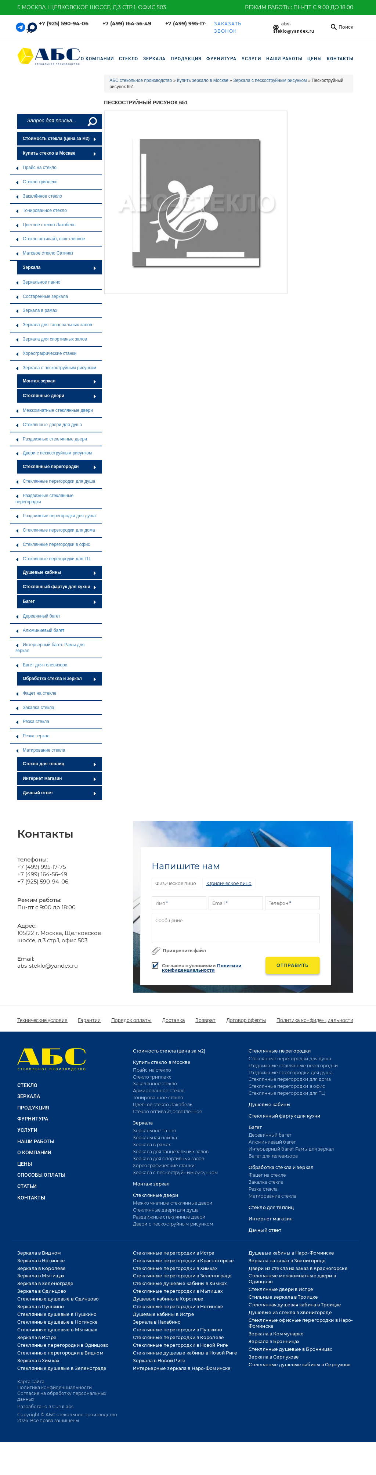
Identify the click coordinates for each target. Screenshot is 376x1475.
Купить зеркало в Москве (202, 80)
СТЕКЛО (128, 58)
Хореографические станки (45, 353)
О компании (97, 58)
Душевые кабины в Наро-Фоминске (292, 1253)
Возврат (205, 1020)
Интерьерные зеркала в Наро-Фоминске (182, 1368)
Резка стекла (32, 721)
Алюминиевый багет (39, 630)
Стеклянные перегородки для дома (55, 530)
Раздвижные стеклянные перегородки (44, 498)
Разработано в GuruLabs (45, 1406)
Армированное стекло (159, 1090)
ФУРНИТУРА (221, 58)
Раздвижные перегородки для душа (55, 515)
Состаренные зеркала (41, 296)
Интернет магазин (60, 778)
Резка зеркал (32, 735)
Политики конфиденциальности (202, 968)
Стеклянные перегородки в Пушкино (177, 1329)
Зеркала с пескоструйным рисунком (55, 367)
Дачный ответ (60, 792)
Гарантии (89, 1020)
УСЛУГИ (251, 58)
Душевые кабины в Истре (163, 1314)
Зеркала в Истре (37, 1337)
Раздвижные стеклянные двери (51, 439)
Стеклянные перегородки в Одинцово (63, 1345)
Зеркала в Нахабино (157, 1322)
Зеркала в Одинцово (41, 1291)
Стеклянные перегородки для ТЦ (52, 558)
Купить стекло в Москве (60, 153)
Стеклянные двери (60, 395)
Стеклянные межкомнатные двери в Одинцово (292, 1278)
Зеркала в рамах (36, 310)
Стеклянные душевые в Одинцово (58, 1299)
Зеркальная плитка (155, 1137)
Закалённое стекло (38, 196)
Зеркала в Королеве (41, 1268)
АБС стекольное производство (140, 80)
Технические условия (42, 1020)
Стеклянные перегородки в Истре (174, 1253)
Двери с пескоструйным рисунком (53, 453)
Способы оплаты (41, 1175)
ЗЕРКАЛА (154, 58)
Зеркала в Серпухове (274, 1357)
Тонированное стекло (41, 210)
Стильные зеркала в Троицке (283, 1297)
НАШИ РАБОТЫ (284, 58)
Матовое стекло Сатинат (44, 253)
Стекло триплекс (36, 181)
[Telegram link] (20, 27)
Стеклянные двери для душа (48, 424)
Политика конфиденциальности (314, 1020)
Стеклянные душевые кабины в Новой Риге (185, 1353)
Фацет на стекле (35, 693)
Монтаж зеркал (60, 381)
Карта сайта (30, 1381)
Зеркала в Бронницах (274, 1341)
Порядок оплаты (131, 1020)
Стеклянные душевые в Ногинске (57, 1322)
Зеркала (60, 267)
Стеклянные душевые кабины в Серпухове (300, 1364)
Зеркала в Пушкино (40, 1306)
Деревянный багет (37, 616)
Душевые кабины (60, 572)
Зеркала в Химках (38, 1360)
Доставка (173, 1020)
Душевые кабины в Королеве (168, 1299)
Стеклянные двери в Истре (281, 1289)
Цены (314, 58)
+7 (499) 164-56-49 (126, 23)
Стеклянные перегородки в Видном (60, 1353)
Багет (60, 601)
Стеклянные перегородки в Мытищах (178, 1291)
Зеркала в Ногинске (41, 1260)
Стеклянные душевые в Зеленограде (61, 1368)
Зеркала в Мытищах (40, 1275)
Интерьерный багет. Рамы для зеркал (49, 648)
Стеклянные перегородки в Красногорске (183, 1260)
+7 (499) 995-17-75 (41, 866)
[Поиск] (91, 121)
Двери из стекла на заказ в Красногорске (298, 1268)
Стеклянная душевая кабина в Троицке (295, 1304)
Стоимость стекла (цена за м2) (60, 138)
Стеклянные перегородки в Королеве (178, 1337)
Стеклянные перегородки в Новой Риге (180, 1345)
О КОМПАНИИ (34, 1152)
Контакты (340, 58)
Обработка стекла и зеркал (60, 678)
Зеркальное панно (37, 282)
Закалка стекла (34, 707)
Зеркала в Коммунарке (276, 1334)
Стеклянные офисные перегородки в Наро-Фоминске (301, 1323)
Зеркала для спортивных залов (51, 339)
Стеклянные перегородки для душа (55, 481)
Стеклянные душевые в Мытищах (57, 1329)
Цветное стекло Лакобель (45, 224)
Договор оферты (246, 1020)
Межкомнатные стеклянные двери (54, 410)
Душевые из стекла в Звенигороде (290, 1312)
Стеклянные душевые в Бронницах (290, 1349)
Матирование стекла (40, 750)
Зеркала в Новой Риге (159, 1360)
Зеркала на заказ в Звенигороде (287, 1260)
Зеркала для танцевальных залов (53, 324)
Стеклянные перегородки (60, 466)
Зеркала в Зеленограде (45, 1283)
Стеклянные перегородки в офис (52, 544)
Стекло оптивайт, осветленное (50, 238)
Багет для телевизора (41, 665)
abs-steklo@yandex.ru (47, 965)
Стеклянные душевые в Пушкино (57, 1314)
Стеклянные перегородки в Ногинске (178, 1306)
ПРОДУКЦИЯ (186, 58)
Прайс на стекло (36, 167)
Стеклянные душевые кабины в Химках (180, 1283)
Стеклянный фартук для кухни (60, 586)
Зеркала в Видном (39, 1253)
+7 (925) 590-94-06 (63, 23)
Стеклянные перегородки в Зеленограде (182, 1275)
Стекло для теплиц (60, 763)
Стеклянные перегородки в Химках (175, 1268)
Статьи (27, 1186)
